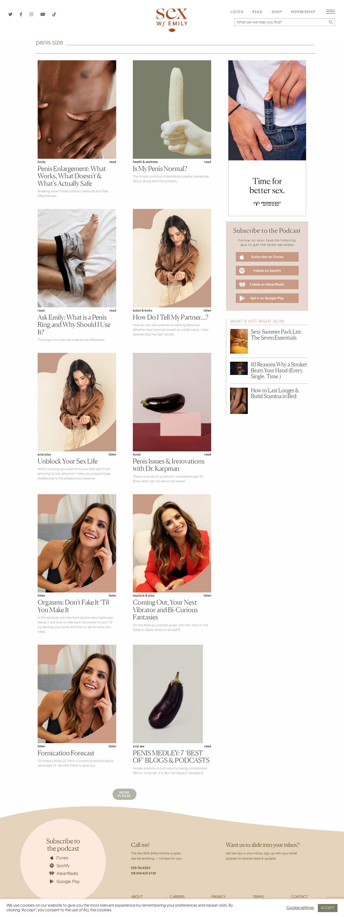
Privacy (218, 897)
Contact (299, 897)
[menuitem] (236, 12)
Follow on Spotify (260, 271)
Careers (177, 897)
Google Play (65, 881)
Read (257, 12)
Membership (303, 12)
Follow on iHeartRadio (261, 284)
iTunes (59, 858)
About (137, 897)
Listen (237, 12)
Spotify (60, 865)
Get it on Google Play (261, 298)
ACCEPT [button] (327, 908)
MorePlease (124, 794)
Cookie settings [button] (300, 908)
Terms (258, 897)
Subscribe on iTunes (261, 257)
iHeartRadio (63, 874)
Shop (277, 12)
